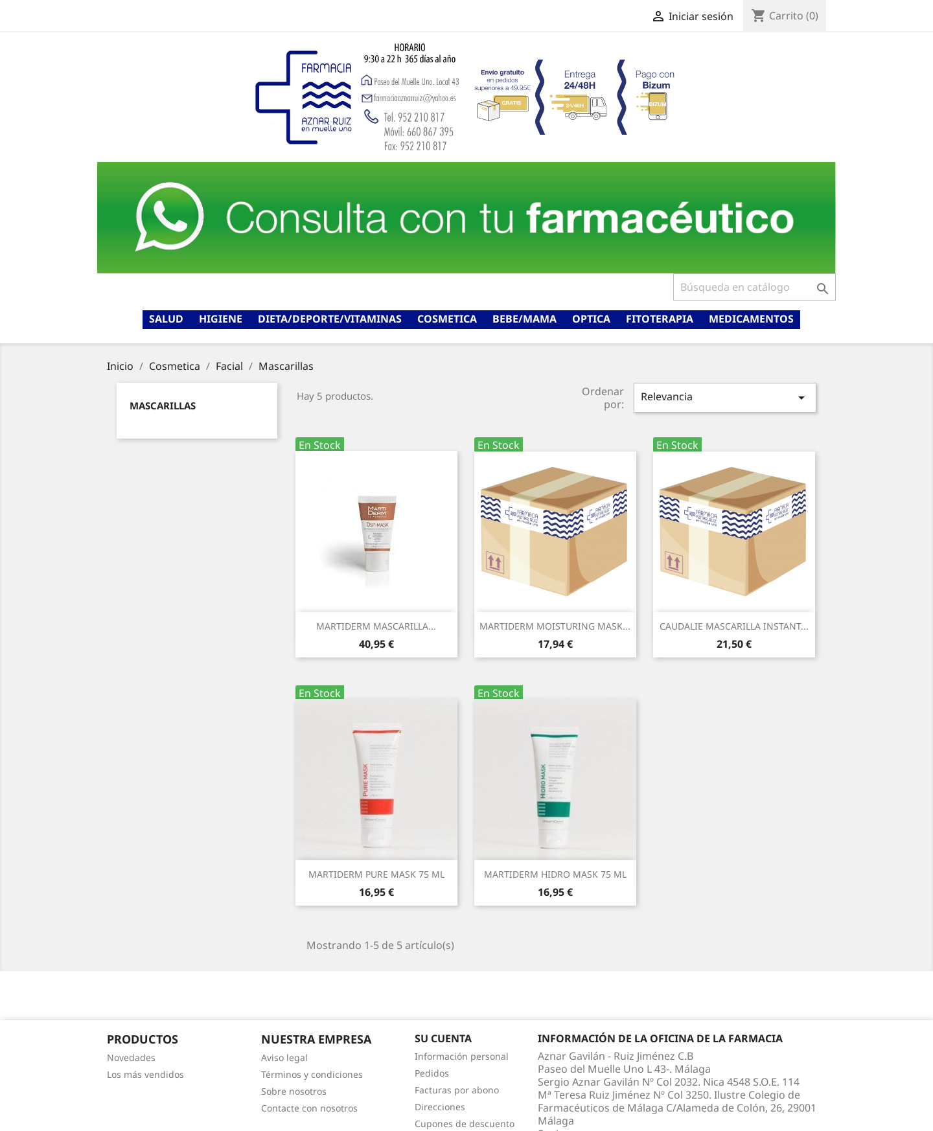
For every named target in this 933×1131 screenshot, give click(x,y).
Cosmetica (447, 319)
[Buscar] (754, 287)
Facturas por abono (457, 1090)
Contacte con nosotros (309, 1108)
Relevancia (725, 397)
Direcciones (440, 1107)
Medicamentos (751, 319)
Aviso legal (284, 1057)
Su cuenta (443, 1038)
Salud (166, 319)
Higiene (220, 319)
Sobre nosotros (294, 1091)
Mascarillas (163, 405)
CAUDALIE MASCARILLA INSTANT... (734, 626)
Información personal (462, 1056)
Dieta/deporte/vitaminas (330, 319)
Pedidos (432, 1073)
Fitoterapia (659, 319)
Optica (591, 319)
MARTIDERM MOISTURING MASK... (554, 626)
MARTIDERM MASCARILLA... (376, 626)
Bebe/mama (524, 319)
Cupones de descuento (464, 1123)
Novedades (131, 1057)
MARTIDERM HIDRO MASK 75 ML (555, 874)
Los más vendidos (145, 1074)
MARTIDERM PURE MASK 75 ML (376, 874)
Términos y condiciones (312, 1074)
